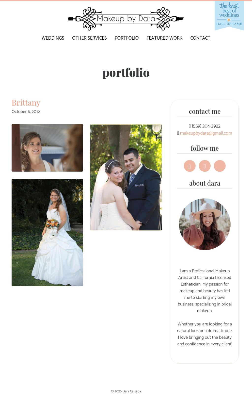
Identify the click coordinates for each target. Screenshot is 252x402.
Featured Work (164, 38)
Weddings (53, 38)
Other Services (89, 38)
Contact (200, 38)
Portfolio (127, 38)
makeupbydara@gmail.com (206, 133)
